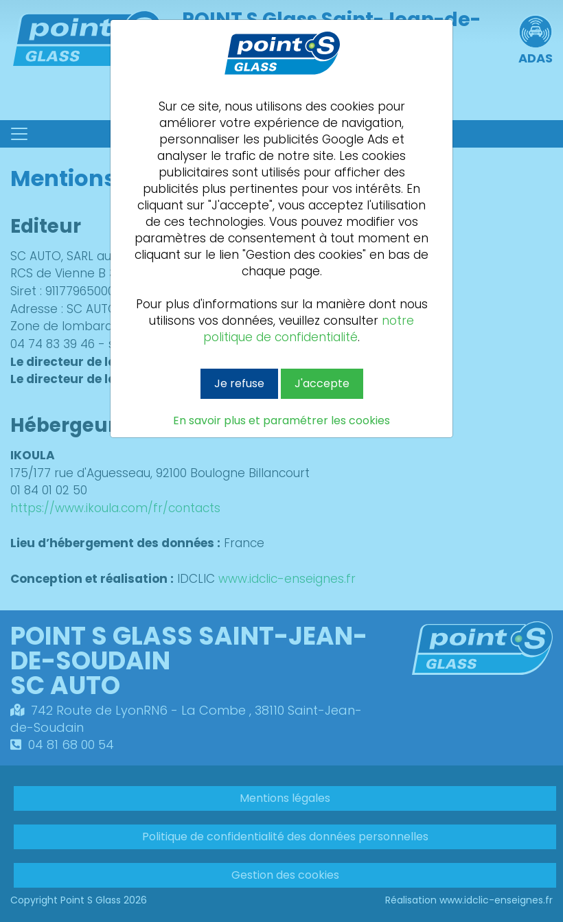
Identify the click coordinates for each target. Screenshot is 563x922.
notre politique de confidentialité (308, 328)
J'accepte (322, 383)
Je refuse (239, 383)
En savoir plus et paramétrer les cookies (281, 420)
